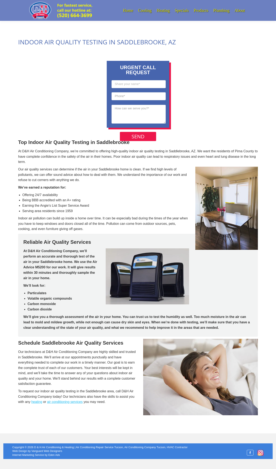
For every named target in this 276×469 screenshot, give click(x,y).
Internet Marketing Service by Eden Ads (36, 454)
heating (36, 402)
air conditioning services (65, 402)
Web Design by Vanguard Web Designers (37, 451)
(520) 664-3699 (74, 15)
